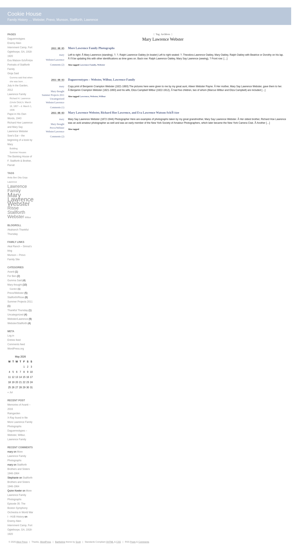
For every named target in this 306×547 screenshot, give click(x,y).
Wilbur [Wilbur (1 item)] (28, 217)
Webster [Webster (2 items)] (15, 216)
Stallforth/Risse (15, 297)
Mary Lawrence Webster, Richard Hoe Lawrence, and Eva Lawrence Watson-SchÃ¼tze (123, 112)
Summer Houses (18, 152)
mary (61, 54)
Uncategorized (57, 98)
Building (14, 148)
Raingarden (13, 413)
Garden (13, 289)
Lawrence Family (88, 65)
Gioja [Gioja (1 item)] (24, 177)
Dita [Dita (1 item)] (20, 177)
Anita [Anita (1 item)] (9, 177)
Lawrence (84, 96)
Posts (133, 542)
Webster (101, 65)
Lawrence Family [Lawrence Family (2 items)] (17, 188)
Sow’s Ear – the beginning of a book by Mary (19, 140)
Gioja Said (13, 73)
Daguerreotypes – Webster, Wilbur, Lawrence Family (101, 79)
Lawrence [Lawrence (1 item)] (12, 182)
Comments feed (16, 344)
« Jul (10, 392)
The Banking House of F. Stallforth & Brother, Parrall (19, 161)
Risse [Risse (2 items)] (13, 208)
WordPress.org (15, 348)
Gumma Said (14, 280)
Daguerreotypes (16, 38)
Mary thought (57, 91)
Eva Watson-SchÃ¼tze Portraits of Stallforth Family (20, 65)
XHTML (110, 542)
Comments (143, 542)
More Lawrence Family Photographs (91, 48)
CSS (118, 542)
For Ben (11, 276)
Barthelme (60, 542)
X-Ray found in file (17, 417)
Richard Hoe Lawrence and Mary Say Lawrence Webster (20, 127)
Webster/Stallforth (17, 323)
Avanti (10, 271)
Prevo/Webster (57, 127)
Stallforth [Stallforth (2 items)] (16, 212)
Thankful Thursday (17, 310)
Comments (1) (57, 107)
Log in (10, 335)
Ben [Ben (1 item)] (15, 177)
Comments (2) (57, 64)
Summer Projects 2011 (53, 95)
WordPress (45, 542)
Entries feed (14, 340)
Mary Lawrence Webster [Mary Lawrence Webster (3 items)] (20, 199)
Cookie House (24, 14)
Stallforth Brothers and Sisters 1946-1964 (18, 469)
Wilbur (102, 96)
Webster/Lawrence (55, 59)
